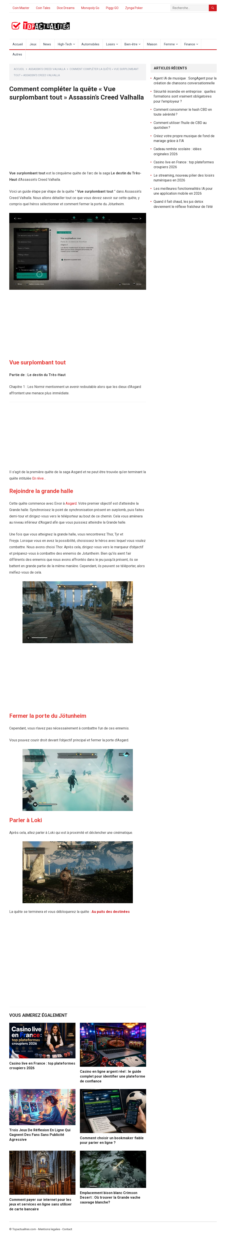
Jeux (33, 44)
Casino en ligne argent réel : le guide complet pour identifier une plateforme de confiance (112, 1076)
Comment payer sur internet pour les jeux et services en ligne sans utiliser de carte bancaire (40, 1204)
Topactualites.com (24, 1229)
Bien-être (130, 44)
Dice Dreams (66, 8)
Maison (152, 44)
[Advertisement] (77, 137)
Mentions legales (49, 1229)
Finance (189, 44)
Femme (169, 44)
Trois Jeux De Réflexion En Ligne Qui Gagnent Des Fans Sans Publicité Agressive (39, 1135)
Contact (67, 1229)
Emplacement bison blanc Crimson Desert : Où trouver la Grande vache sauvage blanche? (110, 1197)
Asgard (71, 503)
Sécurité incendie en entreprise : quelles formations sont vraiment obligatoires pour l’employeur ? (185, 96)
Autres (17, 54)
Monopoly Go (90, 8)
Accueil (18, 44)
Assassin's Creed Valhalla (46, 69)
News (47, 44)
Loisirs (110, 44)
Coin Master (21, 8)
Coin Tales (43, 8)
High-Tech (65, 44)
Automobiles (90, 44)
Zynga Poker (134, 8)
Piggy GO (112, 8)
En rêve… (39, 478)
